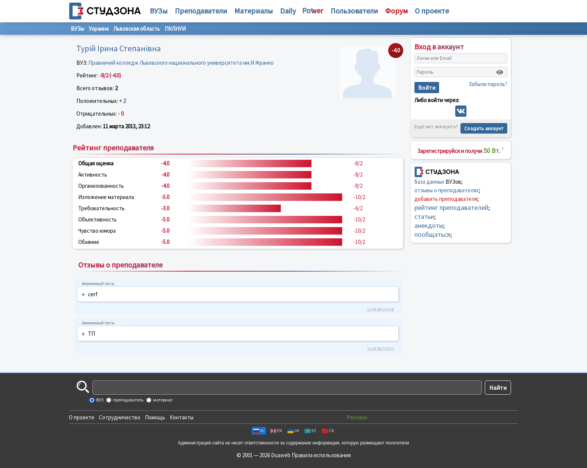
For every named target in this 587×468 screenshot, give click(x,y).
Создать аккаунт (484, 128)
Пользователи (354, 10)
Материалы (253, 10)
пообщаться (432, 234)
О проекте (81, 417)
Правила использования (321, 455)
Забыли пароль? (488, 84)
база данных (429, 181)
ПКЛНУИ (175, 28)
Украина (99, 28)
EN (276, 430)
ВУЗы (159, 10)
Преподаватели (201, 10)
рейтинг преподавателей (451, 207)
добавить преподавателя (445, 198)
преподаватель (127, 400)
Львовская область (136, 28)
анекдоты (428, 225)
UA (293, 430)
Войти (426, 87)
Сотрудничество (119, 417)
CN (328, 430)
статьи (424, 216)
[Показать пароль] (499, 72)
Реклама (357, 417)
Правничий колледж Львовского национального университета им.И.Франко (181, 62)
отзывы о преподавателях (446, 190)
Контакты (182, 417)
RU (259, 430)
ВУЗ (99, 400)
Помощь (155, 417)
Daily (288, 10)
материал (162, 400)
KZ (310, 430)
